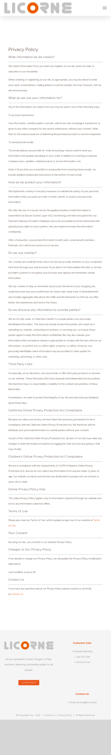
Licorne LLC (50, 715)
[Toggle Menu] (105, 8)
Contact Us (17, 594)
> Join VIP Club (82, 656)
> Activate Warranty (82, 651)
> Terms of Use (82, 662)
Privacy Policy (65, 715)
